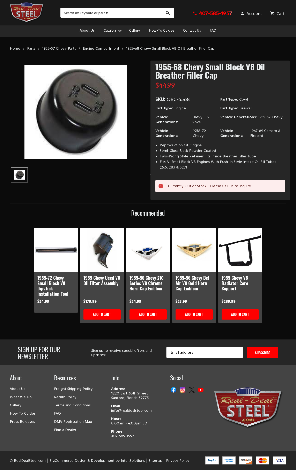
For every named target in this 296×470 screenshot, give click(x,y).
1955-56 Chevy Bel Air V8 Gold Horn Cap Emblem (192, 283)
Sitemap (155, 460)
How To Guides (23, 413)
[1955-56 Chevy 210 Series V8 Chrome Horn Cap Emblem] (148, 250)
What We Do (21, 397)
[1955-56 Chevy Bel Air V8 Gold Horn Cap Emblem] (194, 250)
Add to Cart (102, 314)
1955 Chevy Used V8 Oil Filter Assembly (101, 280)
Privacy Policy (177, 460)
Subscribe (262, 352)
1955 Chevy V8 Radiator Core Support (235, 283)
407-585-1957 (122, 436)
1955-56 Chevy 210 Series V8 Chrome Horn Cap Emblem (147, 283)
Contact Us (192, 30)
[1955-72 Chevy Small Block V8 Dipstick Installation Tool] (56, 250)
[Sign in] (251, 13)
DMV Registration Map (73, 421)
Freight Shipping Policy (73, 388)
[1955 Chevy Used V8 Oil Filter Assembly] (102, 250)
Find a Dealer (65, 430)
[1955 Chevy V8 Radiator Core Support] (240, 250)
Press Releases (22, 421)
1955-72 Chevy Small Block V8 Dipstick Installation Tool (52, 285)
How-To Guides (161, 30)
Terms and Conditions (72, 405)
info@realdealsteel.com (131, 410)
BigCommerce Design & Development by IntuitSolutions (97, 460)
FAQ (213, 30)
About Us (87, 30)
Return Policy (65, 397)
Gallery (134, 30)
